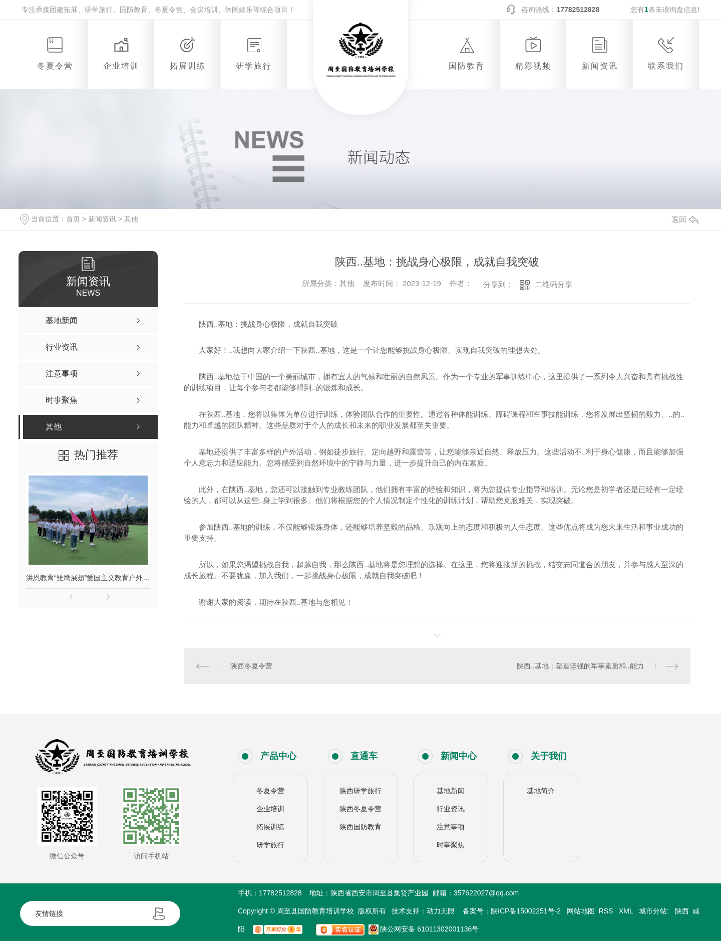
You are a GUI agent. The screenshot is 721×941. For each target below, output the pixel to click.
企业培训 (270, 809)
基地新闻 (451, 791)
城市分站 (653, 911)
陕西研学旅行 (360, 791)
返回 (684, 219)
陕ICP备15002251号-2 (526, 911)
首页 (73, 219)
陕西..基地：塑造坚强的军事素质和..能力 (580, 666)
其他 (131, 219)
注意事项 (451, 827)
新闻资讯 (102, 219)
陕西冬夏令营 (251, 666)
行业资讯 (451, 809)
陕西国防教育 (360, 827)
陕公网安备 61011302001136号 (424, 929)
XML (627, 911)
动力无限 (441, 911)
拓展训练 (270, 827)
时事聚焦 (451, 845)
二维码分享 (553, 284)
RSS (607, 911)
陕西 (682, 911)
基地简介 (541, 791)
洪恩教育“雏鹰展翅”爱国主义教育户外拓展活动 (88, 578)
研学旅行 (270, 845)
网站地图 (581, 911)
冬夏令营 (270, 791)
